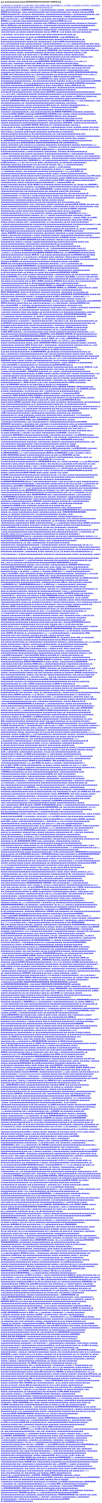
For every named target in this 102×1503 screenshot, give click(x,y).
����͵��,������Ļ (11, 12)
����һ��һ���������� (14, 1147)
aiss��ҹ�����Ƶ (59, 437)
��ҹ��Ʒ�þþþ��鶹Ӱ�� (83, 675)
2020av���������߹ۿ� (12, 259)
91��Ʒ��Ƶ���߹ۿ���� (68, 861)
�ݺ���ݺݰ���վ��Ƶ (58, 893)
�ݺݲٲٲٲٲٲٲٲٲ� (25, 488)
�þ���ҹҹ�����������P (38, 360)
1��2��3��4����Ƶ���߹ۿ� (83, 321)
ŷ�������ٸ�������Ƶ (56, 706)
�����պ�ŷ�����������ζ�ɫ (81, 334)
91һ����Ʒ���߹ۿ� (10, 819)
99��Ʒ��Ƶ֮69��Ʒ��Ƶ (89, 50)
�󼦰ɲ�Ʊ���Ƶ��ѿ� (36, 384)
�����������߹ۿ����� (63, 982)
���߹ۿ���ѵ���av (73, 648)
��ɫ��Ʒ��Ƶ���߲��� (11, 266)
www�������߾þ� (85, 79)
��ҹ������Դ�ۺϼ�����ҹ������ (44, 878)
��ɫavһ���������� (81, 796)
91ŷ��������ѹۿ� (82, 1365)
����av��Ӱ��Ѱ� (38, 1468)
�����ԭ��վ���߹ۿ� (54, 845)
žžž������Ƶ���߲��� (12, 982)
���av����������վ (41, 523)
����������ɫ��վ (11, 382)
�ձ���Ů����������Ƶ (13, 957)
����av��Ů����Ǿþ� (56, 19)
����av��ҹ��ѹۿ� (89, 204)
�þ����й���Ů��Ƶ (10, 48)
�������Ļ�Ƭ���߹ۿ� (54, 169)
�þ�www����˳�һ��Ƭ (52, 648)
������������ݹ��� (87, 233)
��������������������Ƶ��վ (19, 386)
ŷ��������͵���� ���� (50, 651)
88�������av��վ (67, 30)
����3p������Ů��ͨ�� (41, 1400)
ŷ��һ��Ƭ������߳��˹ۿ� (13, 549)
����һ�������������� (15, 872)
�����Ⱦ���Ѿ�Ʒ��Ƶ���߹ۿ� (69, 39)
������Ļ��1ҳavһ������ (14, 1041)
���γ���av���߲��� (68, 1136)
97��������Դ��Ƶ (80, 633)
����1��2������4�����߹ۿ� (84, 1279)
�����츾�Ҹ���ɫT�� (39, 1050)
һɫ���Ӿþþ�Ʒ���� (70, 461)
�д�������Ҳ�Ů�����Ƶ (72, 778)
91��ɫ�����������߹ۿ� (60, 830)
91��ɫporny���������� (72, 1207)
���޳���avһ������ (44, 909)
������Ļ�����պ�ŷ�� (13, 176)
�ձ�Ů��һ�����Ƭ (38, 1104)
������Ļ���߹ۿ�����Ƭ (52, 257)
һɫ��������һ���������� (81, 785)
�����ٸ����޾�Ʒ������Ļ (13, 949)
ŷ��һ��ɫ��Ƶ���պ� (77, 193)
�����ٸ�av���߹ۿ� (74, 195)
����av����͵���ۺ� (13, 358)
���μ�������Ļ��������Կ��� (35, 938)
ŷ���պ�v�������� (12, 836)
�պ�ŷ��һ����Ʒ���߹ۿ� (62, 59)
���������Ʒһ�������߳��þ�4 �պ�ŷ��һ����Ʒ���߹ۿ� (31, 1149)
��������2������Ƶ (51, 743)
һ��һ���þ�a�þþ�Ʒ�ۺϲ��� (84, 529)
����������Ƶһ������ (14, 1087)
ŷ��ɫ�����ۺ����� (20, 931)
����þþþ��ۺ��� (33, 1015)
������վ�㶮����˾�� (13, 59)
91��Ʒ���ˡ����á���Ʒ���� (40, 1246)
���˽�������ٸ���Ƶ (41, 367)
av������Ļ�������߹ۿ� (45, 536)
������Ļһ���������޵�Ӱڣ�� (17, 112)
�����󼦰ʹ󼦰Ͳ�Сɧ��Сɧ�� (58, 490)
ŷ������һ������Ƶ (55, 299)
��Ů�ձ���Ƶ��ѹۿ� (11, 25)
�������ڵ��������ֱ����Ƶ (67, 913)
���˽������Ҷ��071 (82, 430)
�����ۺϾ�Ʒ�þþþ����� (13, 437)
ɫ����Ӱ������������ (74, 173)
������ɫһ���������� (14, 1286)
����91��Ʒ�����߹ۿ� (22, 1438)
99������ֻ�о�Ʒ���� (63, 494)
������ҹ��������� (48, 1222)
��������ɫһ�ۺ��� (12, 415)
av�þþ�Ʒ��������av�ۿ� (35, 332)
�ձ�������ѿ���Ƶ (52, 805)
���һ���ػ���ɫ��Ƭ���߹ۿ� (61, 34)
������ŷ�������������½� (18, 246)
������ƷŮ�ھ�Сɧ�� (11, 1096)
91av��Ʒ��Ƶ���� (34, 560)
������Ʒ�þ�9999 (91, 406)
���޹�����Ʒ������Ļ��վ (39, 529)
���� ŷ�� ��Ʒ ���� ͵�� (24, 479)
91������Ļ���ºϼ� (82, 1120)
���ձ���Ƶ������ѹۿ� (13, 869)
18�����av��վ (40, 23)
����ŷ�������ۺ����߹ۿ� (57, 44)
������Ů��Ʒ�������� (68, 843)
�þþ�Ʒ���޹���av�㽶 (87, 468)
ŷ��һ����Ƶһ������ (82, 154)
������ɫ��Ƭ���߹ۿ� (54, 712)
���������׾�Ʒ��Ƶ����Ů (57, 789)
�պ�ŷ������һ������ (69, 1356)
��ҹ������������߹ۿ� (42, 697)
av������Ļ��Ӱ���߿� (27, 595)
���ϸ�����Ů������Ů (13, 1076)
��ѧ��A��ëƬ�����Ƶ (65, 116)
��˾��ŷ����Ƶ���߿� (26, 1045)
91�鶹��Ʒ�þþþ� (51, 391)
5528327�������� (83, 756)
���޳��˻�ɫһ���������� (62, 23)
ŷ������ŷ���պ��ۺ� (72, 637)
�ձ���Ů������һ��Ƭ (12, 1404)
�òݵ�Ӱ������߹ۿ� (58, 1010)
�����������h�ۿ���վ (65, 547)
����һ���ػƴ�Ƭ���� (39, 1026)
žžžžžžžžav (4, 156)
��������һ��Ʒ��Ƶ (12, 845)
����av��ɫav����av (75, 138)
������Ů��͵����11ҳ (12, 424)
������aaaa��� (32, 1030)
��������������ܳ (51, 16)
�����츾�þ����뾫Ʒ (42, 602)
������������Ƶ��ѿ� (42, 1107)
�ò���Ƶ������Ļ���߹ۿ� (64, 424)
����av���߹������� (38, 343)
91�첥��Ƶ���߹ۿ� (41, 1343)
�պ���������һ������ (78, 470)
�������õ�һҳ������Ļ (61, 132)
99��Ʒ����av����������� (64, 754)
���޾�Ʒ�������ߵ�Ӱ (34, 1422)
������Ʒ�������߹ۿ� (13, 856)
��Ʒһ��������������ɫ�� (16, 1043)
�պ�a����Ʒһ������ (33, 964)
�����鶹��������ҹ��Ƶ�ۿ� (44, 208)
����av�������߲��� (13, 1153)
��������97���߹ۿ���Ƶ (14, 880)
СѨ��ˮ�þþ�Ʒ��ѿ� (66, 481)
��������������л (86, 72)
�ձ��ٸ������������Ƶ (30, 147)
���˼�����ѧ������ (81, 1074)
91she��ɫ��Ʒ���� (59, 708)
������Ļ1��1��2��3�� (52, 979)
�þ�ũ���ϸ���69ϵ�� (35, 34)
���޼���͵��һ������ (55, 907)
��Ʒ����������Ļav (12, 834)
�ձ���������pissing (11, 453)
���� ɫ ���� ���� (32, 626)
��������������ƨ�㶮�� (58, 1218)
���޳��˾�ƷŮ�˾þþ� (89, 129)
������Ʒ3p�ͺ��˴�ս (40, 525)
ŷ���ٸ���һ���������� (15, 96)
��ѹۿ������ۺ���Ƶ (68, 725)
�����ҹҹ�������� (62, 442)
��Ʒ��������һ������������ (19, 653)
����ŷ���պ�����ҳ (44, 92)
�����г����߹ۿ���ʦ (12, 52)
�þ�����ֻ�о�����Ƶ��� (62, 389)
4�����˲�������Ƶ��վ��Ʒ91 (16, 615)
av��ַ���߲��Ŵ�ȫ (44, 79)
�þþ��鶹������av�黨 (56, 492)
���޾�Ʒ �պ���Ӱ (9, 378)
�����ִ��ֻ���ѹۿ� (13, 276)
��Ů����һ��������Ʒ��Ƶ (50, 1028)
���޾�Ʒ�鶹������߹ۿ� (67, 226)
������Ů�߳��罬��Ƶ (11, 1255)
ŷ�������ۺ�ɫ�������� (65, 1319)
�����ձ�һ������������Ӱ (16, 92)
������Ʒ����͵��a (67, 532)
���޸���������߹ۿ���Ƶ (63, 872)
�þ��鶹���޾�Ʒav (57, 171)
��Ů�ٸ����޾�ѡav (35, 1215)
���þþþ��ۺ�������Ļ (43, 841)
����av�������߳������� (32, 114)
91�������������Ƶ (12, 586)
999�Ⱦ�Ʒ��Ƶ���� (62, 220)
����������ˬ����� (38, 883)
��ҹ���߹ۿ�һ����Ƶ (35, 778)
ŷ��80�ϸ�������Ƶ (90, 1398)
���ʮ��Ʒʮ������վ (61, 65)
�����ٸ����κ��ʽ (83, 604)
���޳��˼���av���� (27, 979)
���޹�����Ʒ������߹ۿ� (39, 769)
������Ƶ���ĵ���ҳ (19, 156)
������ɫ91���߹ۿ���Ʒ (13, 464)
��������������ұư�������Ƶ (19, 1142)
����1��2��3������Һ (14, 1336)
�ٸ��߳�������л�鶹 (87, 968)
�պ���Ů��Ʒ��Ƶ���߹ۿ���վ (51, 178)
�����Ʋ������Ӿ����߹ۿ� (75, 1378)
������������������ (80, 376)
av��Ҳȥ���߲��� (9, 365)
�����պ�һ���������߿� (72, 151)
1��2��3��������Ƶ (71, 1314)
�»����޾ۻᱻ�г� (31, 836)
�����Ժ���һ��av (54, 252)
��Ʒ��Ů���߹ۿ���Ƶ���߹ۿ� (16, 294)
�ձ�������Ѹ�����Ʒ (13, 430)
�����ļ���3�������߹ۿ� (64, 1191)
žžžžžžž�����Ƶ (83, 415)
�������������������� (17, 609)
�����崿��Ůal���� (59, 114)
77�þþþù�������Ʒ (67, 1189)
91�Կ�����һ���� (86, 389)
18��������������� (13, 442)
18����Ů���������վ (75, 16)
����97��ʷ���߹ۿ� (11, 1479)
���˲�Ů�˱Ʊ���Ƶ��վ (41, 356)
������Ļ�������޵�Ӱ (74, 162)
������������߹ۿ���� (70, 803)
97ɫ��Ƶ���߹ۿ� (59, 380)
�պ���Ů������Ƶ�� (12, 187)
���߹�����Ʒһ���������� (44, 395)
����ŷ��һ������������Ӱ (44, 1147)
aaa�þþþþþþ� (48, 1215)
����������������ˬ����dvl (18, 565)
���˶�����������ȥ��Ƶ (42, 532)
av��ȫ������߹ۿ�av (11, 90)
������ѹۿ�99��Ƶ (65, 233)
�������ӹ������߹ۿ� (79, 664)
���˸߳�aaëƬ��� (8, 534)
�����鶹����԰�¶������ (61, 125)
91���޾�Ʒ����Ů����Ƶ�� (45, 741)
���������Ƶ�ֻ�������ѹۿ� (46, 807)
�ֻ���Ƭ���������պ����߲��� (78, 1481)
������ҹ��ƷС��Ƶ (11, 635)
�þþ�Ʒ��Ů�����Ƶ (41, 547)
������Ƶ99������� (38, 307)
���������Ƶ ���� (49, 653)
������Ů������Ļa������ (77, 112)
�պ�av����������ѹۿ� (42, 134)
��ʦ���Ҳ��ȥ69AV (36, 1224)
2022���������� (44, 118)
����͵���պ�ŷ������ (38, 408)
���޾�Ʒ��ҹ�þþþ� (62, 505)
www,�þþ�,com (75, 1158)
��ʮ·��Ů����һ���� (27, 46)
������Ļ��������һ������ (59, 90)
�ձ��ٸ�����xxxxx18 (11, 162)
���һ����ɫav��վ (10, 540)
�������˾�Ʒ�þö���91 (13, 1235)
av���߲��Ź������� (11, 655)
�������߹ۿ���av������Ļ (13, 893)
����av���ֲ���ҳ (78, 1116)
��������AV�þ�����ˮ (57, 250)
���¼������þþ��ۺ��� (14, 274)
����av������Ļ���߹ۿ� (18, 39)
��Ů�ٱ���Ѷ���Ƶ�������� (16, 516)
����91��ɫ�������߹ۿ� (85, 187)
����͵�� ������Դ (68, 534)
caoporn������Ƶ (61, 523)
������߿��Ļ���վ (45, 246)
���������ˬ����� (63, 734)
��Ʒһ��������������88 (64, 268)
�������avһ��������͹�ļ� (59, 345)
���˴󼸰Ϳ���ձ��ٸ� (55, 85)
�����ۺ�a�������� (39, 1238)
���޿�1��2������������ (34, 101)
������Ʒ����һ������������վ (77, 87)
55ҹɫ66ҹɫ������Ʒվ (44, 76)
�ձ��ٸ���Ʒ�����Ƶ (39, 349)
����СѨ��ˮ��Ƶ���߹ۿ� (36, 1134)
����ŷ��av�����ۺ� (39, 823)
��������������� (83, 25)
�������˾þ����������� (75, 657)
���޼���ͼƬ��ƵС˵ (46, 276)
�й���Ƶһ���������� (55, 747)
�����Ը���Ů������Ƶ (76, 947)
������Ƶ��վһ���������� (17, 1455)
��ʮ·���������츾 (38, 422)
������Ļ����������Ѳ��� (62, 63)
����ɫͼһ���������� (33, 217)
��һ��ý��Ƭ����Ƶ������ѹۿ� (18, 189)
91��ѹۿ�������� (11, 27)
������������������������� (21, 169)
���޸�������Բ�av (11, 14)
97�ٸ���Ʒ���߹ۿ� (67, 468)
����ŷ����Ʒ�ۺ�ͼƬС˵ (82, 670)
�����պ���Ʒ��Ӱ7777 (12, 301)
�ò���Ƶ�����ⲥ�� (53, 1369)
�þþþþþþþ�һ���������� (65, 176)
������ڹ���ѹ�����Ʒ (55, 960)
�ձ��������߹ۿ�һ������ (45, 351)
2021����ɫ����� (88, 1126)
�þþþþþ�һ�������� (34, 83)
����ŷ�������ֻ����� (49, 231)
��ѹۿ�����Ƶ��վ (10, 10)
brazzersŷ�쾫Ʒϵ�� (8, 94)
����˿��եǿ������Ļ (64, 301)
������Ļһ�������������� (18, 76)
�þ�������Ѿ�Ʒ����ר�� (15, 521)
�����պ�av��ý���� (63, 229)
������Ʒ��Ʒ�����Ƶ (88, 158)
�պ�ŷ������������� (42, 283)
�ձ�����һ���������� (65, 800)
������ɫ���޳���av (30, 318)
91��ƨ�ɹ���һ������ (12, 688)
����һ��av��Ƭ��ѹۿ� (14, 257)
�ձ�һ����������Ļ (12, 57)
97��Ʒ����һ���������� (15, 1292)
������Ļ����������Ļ (34, 1089)
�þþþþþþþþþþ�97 (62, 1455)
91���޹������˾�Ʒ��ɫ (61, 127)
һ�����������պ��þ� (54, 582)
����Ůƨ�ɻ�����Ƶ (10, 657)
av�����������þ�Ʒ (55, 664)
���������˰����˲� (68, 841)
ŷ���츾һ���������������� (33, 968)
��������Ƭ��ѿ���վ (36, 597)
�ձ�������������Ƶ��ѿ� (16, 481)
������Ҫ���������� (61, 486)
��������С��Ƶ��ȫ (45, 497)
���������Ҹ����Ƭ (51, 1072)
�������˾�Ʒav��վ (82, 719)
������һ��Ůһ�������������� (20, 545)
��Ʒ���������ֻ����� (43, 287)
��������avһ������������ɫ (56, 1002)
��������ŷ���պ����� (52, 386)
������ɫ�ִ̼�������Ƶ (68, 929)
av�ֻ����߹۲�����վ (41, 1475)
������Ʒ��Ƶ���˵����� (41, 239)
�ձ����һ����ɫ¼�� (70, 237)
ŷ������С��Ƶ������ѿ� (40, 593)
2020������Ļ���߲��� (31, 299)
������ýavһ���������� (49, 703)
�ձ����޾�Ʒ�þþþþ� (74, 1442)
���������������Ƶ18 (59, 14)
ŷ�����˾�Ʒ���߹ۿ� (11, 902)
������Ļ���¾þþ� (83, 697)
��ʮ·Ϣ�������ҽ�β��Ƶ (73, 338)
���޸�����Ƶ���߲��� (82, 1323)
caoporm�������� (31, 902)
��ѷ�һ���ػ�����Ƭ (46, 87)
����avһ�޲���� (87, 343)
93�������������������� (69, 1453)
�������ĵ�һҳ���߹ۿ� (42, 1466)
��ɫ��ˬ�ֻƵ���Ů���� (53, 200)
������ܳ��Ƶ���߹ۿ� (42, 1242)
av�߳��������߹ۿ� (69, 1295)
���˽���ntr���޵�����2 (53, 567)
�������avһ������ (66, 527)
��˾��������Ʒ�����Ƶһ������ (70, 949)
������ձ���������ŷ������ (18, 651)
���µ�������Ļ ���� (84, 408)
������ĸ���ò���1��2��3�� (45, 622)
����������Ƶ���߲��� (83, 1151)
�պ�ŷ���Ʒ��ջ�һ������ (57, 887)
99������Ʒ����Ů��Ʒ (77, 44)
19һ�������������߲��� (63, 107)
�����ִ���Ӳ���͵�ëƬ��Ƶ (49, 1358)
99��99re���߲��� (9, 573)
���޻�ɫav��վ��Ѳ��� (90, 176)
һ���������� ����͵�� (49, 404)
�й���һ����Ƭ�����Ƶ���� (16, 23)
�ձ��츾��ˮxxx (50, 584)
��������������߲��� (81, 19)
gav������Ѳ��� (10, 1420)
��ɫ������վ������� (59, 294)
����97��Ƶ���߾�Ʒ (42, 125)
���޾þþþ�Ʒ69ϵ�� (42, 382)
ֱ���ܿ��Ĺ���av (28, 1253)
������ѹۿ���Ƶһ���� (39, 229)
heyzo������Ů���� (35, 1433)
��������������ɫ (12, 255)
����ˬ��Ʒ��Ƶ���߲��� (62, 1067)
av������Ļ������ (88, 30)
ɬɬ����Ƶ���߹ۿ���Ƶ (68, 1061)
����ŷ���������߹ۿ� (13, 457)
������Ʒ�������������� (17, 825)
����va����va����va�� (14, 222)
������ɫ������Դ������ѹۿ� (47, 578)
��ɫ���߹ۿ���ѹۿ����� (14, 208)
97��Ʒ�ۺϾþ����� (32, 699)
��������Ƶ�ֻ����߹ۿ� (42, 1118)
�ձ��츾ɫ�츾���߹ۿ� (35, 1275)
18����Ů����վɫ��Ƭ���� (43, 1074)
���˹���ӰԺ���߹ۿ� (81, 220)
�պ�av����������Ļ (12, 911)
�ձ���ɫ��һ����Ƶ (10, 154)
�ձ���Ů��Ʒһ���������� (15, 74)
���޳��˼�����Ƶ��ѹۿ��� (17, 213)
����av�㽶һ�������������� (43, 918)
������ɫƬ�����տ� (41, 72)
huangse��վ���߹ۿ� (74, 171)
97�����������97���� (14, 1341)
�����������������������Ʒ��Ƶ (21, 747)
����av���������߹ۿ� (37, 863)
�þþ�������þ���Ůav (35, 1158)
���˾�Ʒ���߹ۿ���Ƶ (85, 794)
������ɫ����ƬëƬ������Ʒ (56, 719)
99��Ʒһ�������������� (15, 413)
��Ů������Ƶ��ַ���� (88, 81)
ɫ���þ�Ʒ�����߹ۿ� (28, 723)
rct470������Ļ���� (11, 171)
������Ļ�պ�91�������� (15, 841)
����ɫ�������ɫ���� (61, 597)
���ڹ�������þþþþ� (57, 1323)
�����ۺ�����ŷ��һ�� (46, 501)
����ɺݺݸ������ (77, 1113)
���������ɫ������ (13, 1295)
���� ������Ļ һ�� (78, 1389)
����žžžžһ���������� (39, 296)
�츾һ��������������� (25, 1202)
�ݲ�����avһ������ (86, 1451)
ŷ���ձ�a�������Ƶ (59, 1162)
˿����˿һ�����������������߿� (49, 70)
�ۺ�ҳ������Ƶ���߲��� (14, 1165)
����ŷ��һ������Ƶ (33, 211)
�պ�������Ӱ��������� (80, 252)
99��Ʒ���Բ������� (67, 411)
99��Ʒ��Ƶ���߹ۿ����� (80, 582)
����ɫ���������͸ (75, 98)
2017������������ (74, 169)
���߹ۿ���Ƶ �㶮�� (58, 916)
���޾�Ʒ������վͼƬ (9, 554)
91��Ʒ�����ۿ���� (32, 1299)
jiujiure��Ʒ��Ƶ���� (10, 1253)
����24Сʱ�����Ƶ (28, 276)
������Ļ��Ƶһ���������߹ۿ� (38, 329)
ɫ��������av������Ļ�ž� (67, 305)
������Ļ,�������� (39, 442)
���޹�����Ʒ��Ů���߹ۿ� (64, 869)
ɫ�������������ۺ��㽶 (15, 1039)
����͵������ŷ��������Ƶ (16, 1396)
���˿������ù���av (45, 140)
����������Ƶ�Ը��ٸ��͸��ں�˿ (16, 547)
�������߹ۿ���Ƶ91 (69, 1255)
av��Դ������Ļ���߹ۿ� (31, 19)
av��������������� (29, 1484)
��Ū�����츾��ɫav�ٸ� (40, 708)
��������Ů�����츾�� (35, 127)
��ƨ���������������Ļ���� (40, 1255)
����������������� (36, 1126)
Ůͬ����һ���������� (85, 123)
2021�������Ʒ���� (14, 865)
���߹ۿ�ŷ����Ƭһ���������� (66, 402)
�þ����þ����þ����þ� (58, 68)
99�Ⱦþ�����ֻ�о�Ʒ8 (42, 734)
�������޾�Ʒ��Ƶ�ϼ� (88, 999)
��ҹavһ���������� (67, 283)
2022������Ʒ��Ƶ (61, 1193)
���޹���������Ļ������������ (20, 582)
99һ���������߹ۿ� (11, 310)
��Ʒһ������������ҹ (13, 675)
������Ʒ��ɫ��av (75, 125)
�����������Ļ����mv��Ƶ (35, 540)
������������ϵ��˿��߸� (82, 358)
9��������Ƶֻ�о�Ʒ (10, 823)
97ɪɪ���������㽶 (49, 545)
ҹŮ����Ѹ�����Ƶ (42, 1151)
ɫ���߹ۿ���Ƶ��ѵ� (40, 402)
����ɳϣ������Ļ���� (13, 510)
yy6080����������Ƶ (58, 633)
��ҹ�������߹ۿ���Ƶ (86, 274)
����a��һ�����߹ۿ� (57, 397)
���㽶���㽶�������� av (14, 138)
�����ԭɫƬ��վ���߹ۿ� (71, 276)
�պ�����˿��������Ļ (14, 1435)
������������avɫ (74, 763)
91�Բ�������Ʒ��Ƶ (35, 1069)
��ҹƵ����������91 (39, 65)
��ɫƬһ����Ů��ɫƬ (10, 19)
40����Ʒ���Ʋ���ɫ (73, 231)
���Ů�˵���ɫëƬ (11, 1222)
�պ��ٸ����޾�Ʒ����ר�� (15, 1422)
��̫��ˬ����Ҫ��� (91, 845)
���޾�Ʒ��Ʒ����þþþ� (72, 655)
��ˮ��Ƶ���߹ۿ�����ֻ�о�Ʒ (68, 938)
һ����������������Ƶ (87, 538)
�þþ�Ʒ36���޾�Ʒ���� (11, 730)
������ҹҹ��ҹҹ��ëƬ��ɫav (43, 990)
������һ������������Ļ (61, 316)
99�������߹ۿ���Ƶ (45, 167)
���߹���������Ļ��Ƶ (38, 494)
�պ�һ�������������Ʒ (14, 575)
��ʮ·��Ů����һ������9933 (15, 1187)
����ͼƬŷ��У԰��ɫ (36, 867)
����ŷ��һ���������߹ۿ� (45, 644)
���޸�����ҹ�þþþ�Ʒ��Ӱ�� (44, 1292)
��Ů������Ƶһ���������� (17, 444)
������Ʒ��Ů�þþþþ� (35, 732)
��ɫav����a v (44, 158)
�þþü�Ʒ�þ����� (35, 1499)
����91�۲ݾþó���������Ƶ (69, 876)
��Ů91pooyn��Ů (92, 279)
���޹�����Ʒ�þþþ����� (12, 778)
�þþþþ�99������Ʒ (90, 237)
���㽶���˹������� (30, 648)
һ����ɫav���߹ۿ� (83, 457)
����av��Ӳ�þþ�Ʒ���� (57, 378)
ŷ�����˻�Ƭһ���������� (15, 367)
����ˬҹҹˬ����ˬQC (32, 571)
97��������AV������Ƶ (61, 1343)
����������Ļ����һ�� (86, 294)
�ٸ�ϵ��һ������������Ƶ (15, 351)
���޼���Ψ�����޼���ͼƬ (33, 997)
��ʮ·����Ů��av (29, 180)
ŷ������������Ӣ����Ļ (15, 204)
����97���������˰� (12, 393)
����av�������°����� (14, 70)
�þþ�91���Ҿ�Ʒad (50, 1030)
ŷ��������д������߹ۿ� (37, 1330)
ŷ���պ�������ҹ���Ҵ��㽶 (69, 439)
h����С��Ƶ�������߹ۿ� (44, 327)
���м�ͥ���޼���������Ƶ (35, 21)
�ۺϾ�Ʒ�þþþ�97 (30, 257)
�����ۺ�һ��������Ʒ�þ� (37, 305)
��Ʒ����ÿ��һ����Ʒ (61, 435)
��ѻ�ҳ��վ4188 (51, 725)
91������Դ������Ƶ (46, 50)
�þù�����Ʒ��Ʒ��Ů (79, 721)
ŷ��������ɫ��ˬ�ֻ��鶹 (86, 990)
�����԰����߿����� (81, 270)
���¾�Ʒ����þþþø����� (14, 591)
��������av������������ (17, 1034)
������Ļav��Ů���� (60, 96)
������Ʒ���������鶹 (87, 911)
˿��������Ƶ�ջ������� (79, 10)
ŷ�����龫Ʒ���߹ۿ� (68, 613)
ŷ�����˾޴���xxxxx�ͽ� (35, 338)
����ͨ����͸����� (52, 778)
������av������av (36, 1008)
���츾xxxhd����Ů (54, 763)
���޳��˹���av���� (71, 993)
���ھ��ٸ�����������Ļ (36, 620)
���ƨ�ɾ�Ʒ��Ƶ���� (11, 107)
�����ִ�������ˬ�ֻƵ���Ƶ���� (70, 628)
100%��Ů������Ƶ (85, 101)
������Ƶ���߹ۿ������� (61, 415)
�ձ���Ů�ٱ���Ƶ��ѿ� (81, 569)
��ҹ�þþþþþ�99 (28, 503)
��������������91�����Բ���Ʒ (40, 450)
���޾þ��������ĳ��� (72, 772)
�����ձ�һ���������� (82, 907)
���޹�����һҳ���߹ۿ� (13, 1389)
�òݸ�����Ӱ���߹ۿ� (55, 211)
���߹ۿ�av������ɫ (57, 336)
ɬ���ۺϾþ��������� (12, 1268)
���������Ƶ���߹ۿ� (61, 847)
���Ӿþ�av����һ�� (71, 147)
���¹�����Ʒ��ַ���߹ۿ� (39, 426)
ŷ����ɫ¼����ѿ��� (11, 389)
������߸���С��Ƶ (39, 575)
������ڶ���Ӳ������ (34, 966)
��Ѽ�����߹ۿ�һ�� (69, 50)
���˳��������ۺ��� (13, 292)
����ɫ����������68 (83, 951)
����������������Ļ (33, 336)
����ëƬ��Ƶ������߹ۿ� (68, 602)
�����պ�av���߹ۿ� (83, 1165)
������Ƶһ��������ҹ (45, 516)
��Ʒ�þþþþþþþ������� (57, 384)
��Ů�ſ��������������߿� (46, 876)
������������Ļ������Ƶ (40, 586)
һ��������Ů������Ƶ (43, 413)
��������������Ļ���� (71, 586)
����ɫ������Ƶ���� (87, 1380)
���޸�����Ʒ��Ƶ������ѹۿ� (82, 178)
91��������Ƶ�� (73, 878)
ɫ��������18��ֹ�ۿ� (61, 433)
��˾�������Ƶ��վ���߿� (62, 1017)
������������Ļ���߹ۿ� (15, 774)
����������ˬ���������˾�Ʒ (18, 1032)
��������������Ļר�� (77, 314)
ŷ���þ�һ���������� (45, 444)
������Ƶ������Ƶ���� (14, 843)
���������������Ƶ (13, 593)
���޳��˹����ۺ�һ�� (89, 668)
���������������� (36, 982)
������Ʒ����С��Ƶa (12, 1424)
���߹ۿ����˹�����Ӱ (31, 44)
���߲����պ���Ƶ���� (41, 149)
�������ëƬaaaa (88, 145)
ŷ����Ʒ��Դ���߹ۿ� (34, 63)
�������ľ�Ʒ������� (88, 852)
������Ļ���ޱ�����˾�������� (44, 995)
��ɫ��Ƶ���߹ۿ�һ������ (14, 439)
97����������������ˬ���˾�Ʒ (68, 248)
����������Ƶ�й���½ (37, 435)
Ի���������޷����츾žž (30, 584)
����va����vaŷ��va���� (14, 61)
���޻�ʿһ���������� (12, 529)
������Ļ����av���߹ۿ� (78, 466)
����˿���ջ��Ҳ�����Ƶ (40, 1372)
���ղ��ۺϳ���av (9, 821)
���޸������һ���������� (73, 1043)
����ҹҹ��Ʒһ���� (57, 558)
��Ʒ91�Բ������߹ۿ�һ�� (70, 120)
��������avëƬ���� (37, 1162)
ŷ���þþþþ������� (11, 611)
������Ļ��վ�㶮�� (84, 1058)
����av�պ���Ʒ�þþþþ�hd (49, 1080)
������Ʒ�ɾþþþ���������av (70, 717)
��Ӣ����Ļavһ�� (56, 749)
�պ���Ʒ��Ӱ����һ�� (85, 96)
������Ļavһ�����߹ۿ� (29, 1440)
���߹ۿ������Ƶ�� (71, 507)
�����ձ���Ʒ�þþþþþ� (61, 21)
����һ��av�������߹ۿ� (43, 1290)
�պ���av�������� (41, 891)
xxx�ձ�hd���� (63, 167)
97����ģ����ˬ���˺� (12, 597)
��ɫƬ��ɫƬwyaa (79, 428)
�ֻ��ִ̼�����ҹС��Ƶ (10, 1145)
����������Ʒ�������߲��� (39, 562)
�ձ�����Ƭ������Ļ (33, 250)
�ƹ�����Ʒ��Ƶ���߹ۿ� (74, 611)
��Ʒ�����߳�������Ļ (40, 1193)
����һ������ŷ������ (62, 332)
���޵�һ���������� (12, 852)
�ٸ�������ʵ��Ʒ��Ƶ (49, 290)
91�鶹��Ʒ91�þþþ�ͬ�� (31, 433)
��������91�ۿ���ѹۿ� (14, 681)
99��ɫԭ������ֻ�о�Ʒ (67, 1173)
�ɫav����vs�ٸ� (62, 529)
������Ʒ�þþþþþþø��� (37, 1288)
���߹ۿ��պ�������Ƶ (37, 419)
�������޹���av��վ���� (86, 927)
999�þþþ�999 (25, 195)
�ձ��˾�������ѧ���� (13, 455)
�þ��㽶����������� (85, 259)
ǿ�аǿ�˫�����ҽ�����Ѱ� (66, 360)
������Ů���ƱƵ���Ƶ (12, 360)
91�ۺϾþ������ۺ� (78, 492)
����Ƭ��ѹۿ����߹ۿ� (11, 758)
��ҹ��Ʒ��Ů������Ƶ (32, 154)
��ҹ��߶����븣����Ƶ (44, 81)
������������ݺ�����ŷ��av (79, 767)
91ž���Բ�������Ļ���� (36, 1394)
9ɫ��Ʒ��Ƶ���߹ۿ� (10, 32)
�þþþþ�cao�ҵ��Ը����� (31, 887)
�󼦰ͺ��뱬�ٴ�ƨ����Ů (10, 450)
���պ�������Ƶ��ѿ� (13, 1477)
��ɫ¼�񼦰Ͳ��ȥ (90, 195)
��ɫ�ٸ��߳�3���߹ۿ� (54, 32)
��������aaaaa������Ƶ (47, 1486)
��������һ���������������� (28, 123)
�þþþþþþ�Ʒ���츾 (88, 975)
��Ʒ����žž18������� (13, 1067)
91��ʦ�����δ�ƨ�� (40, 1367)
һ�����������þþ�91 (12, 285)
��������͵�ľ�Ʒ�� (66, 562)
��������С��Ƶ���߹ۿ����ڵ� (35, 752)
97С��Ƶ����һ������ (51, 1078)
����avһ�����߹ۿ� (11, 329)
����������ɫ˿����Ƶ (62, 419)
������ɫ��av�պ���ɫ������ (81, 578)
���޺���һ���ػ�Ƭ (50, 235)
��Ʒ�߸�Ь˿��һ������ (42, 1332)
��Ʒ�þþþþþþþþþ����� (34, 145)
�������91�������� (44, 30)
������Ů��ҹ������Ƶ (13, 279)
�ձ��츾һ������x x (63, 296)
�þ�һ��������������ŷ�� (16, 468)
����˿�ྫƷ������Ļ (82, 554)
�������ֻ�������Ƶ (74, 512)
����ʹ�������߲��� (47, 143)
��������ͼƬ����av (19, 644)
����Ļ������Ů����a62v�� (71, 52)
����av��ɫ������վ (57, 213)
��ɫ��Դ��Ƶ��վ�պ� (74, 701)
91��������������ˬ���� (16, 105)
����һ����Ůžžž (36, 780)
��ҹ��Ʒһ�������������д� (17, 604)
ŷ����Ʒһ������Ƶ (73, 1257)
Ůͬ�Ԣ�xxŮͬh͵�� (81, 156)
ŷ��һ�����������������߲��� (19, 314)
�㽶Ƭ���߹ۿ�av (60, 1209)
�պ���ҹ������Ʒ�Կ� (21, 940)
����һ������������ (14, 109)
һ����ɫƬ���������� (24, 158)
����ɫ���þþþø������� (14, 839)
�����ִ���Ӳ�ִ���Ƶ (25, 955)
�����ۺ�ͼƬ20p (39, 215)
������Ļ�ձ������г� (67, 606)
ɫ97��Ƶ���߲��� (9, 114)
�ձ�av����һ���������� (80, 518)
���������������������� (18, 173)
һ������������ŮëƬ (35, 270)
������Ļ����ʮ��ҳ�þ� (40, 505)
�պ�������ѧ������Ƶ (33, 830)
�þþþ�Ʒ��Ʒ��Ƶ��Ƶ (65, 858)
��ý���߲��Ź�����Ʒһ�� (66, 760)
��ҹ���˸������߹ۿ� (57, 721)
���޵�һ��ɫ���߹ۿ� (31, 90)
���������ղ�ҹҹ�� (81, 560)
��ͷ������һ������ (63, 477)
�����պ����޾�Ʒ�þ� (55, 281)
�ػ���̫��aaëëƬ (7, 858)
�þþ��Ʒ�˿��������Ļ (33, 14)
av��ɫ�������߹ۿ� (37, 1010)
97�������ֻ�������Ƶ (13, 679)
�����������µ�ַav (32, 25)
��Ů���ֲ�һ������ (40, 380)
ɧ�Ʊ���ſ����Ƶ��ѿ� (75, 404)
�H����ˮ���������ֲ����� (28, 252)
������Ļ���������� (45, 237)
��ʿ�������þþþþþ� (53, 312)
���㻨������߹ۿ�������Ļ (42, 151)
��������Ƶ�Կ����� (13, 446)
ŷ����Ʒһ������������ (15, 226)
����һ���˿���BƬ (11, 710)
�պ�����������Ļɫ (12, 83)
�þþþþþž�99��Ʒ (43, 565)
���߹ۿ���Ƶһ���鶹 (60, 525)
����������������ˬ (14, 1215)
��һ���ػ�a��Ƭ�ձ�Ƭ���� (14, 1107)
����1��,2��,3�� (54, 358)
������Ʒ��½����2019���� (16, 242)
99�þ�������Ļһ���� (51, 10)
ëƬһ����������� (48, 811)
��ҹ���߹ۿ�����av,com (40, 828)
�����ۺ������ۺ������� (42, 971)
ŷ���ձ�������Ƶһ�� (12, 1015)
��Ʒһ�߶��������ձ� (70, 811)
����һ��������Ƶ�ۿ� (57, 255)
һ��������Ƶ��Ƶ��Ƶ (12, 191)
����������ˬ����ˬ (13, 732)
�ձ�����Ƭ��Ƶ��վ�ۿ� (83, 255)
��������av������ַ (13, 345)
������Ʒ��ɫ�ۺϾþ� (40, 975)
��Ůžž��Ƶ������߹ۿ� (13, 889)
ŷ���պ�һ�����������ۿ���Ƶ (67, 575)
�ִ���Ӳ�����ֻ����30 (40, 760)
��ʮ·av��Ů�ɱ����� (11, 562)
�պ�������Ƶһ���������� (17, 140)
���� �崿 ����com (40, 1098)
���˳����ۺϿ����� (12, 132)
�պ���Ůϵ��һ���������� (38, 369)
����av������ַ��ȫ (44, 1455)
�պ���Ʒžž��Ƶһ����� (80, 426)
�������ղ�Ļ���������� (16, 136)
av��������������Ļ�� (83, 160)
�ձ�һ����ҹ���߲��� (37, 679)
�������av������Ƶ (38, 869)
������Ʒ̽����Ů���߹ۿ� (45, 129)
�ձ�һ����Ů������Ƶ (35, 132)
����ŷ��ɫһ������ (88, 356)
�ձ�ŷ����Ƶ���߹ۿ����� (71, 933)
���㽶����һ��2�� (79, 1383)
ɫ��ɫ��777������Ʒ (51, 1497)
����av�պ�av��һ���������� (68, 1404)
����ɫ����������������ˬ (17, 50)
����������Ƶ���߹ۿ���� (36, 1100)
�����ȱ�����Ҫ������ (14, 1047)
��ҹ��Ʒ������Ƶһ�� (49, 202)
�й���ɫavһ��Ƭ (66, 514)
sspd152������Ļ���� (68, 1398)
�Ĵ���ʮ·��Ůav (56, 164)
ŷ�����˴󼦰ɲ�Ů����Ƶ (49, 1167)
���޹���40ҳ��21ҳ (41, 988)
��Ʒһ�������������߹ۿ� (65, 752)
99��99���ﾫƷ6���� (87, 626)
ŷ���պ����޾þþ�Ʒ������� (73, 327)
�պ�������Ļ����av (12, 767)
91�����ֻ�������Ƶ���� (76, 622)
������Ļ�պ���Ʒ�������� (17, 116)
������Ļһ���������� (36, 1328)
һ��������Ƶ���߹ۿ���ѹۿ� (16, 602)
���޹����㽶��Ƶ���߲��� (14, 417)
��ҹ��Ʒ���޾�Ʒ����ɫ (60, 354)
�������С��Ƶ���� (40, 206)
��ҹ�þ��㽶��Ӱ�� (81, 68)
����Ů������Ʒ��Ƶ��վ (14, 184)
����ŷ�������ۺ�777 (67, 738)
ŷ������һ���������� (14, 283)
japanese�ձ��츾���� (21, 129)
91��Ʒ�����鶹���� (65, 1376)
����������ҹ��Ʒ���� (14, 448)
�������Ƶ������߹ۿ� (66, 1242)
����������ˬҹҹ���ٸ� (14, 1352)
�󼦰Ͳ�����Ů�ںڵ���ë (11, 1126)
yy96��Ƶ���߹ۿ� (8, 1484)
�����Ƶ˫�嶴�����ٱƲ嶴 (85, 589)
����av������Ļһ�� (12, 145)
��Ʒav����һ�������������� (74, 140)
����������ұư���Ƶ (35, 198)
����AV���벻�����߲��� (14, 472)
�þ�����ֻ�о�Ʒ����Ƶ (12, 428)
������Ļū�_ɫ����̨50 (34, 316)
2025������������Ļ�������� (81, 805)
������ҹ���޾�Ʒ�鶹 (73, 1111)
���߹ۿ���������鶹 (33, 12)
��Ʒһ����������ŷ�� (58, 12)
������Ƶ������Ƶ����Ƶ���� (18, 947)
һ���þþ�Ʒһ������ (42, 1209)
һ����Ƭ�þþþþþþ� (27, 1354)
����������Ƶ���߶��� (14, 631)
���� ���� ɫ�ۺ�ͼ (39, 248)
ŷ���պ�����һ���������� (17, 233)
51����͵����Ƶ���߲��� (13, 239)
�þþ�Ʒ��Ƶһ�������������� (50, 1122)
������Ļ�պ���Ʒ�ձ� (37, 59)
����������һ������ (63, 863)
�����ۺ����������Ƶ (31, 378)
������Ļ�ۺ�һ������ (14, 65)
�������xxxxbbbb (85, 332)
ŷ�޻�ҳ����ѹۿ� (34, 312)
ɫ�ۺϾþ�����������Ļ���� (71, 329)
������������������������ (75, 92)
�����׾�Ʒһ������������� (44, 686)
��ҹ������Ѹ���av (12, 338)
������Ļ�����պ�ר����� (40, 52)
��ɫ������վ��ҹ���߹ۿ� (46, 105)
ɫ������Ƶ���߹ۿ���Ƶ (12, 182)
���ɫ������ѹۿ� (32, 1369)
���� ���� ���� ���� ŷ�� (47, 195)
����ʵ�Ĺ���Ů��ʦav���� (75, 686)
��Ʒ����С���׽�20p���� (81, 397)
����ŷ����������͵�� (14, 400)
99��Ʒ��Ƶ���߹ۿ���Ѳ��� (49, 483)
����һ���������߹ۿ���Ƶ (63, 1045)
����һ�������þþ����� (15, 578)
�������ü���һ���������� (78, 48)
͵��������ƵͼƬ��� (82, 1420)
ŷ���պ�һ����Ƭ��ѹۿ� (88, 1275)
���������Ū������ (80, 953)
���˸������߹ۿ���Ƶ (45, 411)
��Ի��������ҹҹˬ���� (48, 189)
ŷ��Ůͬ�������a (35, 1471)
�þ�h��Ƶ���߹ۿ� (9, 854)
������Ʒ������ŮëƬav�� (87, 224)
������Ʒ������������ (43, 880)
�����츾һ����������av (65, 975)
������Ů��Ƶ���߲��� (13, 419)
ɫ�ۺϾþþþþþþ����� (62, 962)
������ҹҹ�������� (16, 828)
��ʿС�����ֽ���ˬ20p (11, 305)
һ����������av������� (72, 1438)
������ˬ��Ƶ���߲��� (66, 204)
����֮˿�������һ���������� (17, 988)
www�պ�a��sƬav (38, 694)
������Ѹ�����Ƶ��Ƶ (46, 898)
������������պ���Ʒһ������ (67, 382)
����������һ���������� (46, 986)
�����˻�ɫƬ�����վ (86, 23)
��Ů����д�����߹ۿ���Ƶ (79, 749)
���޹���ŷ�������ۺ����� (79, 312)
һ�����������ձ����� (38, 628)
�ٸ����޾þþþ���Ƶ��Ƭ (34, 213)
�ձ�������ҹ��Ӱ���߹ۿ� (85, 924)
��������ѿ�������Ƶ (64, 1171)
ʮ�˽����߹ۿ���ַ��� (86, 229)
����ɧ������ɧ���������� (18, 87)
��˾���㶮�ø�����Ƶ (78, 222)
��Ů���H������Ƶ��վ (13, 883)
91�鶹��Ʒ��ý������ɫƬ (49, 362)
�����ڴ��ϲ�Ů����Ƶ (57, 1479)
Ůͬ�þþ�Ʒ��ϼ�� (59, 1277)
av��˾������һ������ (35, 171)
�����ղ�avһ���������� (74, 501)
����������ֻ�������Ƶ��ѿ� (28, 85)
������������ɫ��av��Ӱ (34, 354)
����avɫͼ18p (91, 536)
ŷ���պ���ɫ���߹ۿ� (74, 85)
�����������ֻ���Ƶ (41, 774)
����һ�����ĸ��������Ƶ (80, 180)
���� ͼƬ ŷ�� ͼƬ (31, 466)
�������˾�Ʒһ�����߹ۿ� (74, 292)
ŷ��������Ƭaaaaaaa (10, 670)
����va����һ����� (60, 259)
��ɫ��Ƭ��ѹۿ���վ (32, 953)
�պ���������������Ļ (38, 301)
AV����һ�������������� (17, 224)
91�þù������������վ (50, 314)
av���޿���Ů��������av (14, 422)
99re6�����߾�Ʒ (82, 694)
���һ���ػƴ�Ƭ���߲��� (77, 257)
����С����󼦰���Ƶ (74, 54)
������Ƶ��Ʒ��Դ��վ (12, 977)
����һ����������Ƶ (13, 244)
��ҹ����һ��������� (75, 567)
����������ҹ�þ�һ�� (57, 57)
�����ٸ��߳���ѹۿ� (11, 261)
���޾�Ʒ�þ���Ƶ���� (12, 1334)
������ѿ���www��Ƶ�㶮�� (79, 615)
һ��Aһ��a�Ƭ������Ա (45, 933)
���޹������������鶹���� (16, 215)
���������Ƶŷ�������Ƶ (15, 397)
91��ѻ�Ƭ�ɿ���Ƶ (36, 294)
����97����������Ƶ (13, 1317)
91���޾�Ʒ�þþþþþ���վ (39, 1270)
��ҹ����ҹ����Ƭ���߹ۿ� (14, 642)
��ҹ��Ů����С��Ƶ (11, 1129)
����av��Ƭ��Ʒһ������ (78, 32)
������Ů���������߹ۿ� (74, 74)
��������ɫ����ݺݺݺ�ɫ (55, 953)
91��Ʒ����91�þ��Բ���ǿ (52, 180)
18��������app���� (71, 1167)
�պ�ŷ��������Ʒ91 (11, 690)
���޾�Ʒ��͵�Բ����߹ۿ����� (71, 208)
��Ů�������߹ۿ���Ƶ (12, 1069)
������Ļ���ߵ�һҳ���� (37, 477)
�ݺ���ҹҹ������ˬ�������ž (83, 307)
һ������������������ (15, 30)
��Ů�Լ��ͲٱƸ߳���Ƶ (34, 281)
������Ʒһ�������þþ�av (14, 800)
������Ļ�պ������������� (18, 340)
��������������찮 (59, 997)
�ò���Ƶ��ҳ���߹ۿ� (80, 710)
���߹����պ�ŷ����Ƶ (12, 633)
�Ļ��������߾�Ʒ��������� (84, 1034)
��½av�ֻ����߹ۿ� (54, 1111)
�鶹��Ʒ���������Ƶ (60, 187)
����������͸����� (9, 147)
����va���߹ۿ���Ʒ (83, 354)
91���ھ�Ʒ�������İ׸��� (39, 39)
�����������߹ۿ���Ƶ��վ (42, 776)
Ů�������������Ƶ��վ (14, 160)
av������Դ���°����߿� (14, 395)
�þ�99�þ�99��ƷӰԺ (31, 54)
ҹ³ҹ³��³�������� (30, 942)
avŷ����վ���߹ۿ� (80, 217)
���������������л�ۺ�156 (82, 885)
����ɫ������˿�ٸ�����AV (16, 321)
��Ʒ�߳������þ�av (68, 143)
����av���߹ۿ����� (87, 977)
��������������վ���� (15, 661)
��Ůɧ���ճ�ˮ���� (35, 285)
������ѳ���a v (64, 1246)
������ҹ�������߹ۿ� (61, 758)
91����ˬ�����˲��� (59, 635)
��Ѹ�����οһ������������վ (58, 999)
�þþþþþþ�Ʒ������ (10, 44)
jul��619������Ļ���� (31, 573)
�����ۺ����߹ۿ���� (78, 213)
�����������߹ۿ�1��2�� (29, 567)
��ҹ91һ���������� (40, 1365)
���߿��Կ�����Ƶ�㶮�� (13, 1224)
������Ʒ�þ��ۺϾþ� (51, 475)
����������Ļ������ (14, 1204)
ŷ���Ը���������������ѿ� (17, 167)
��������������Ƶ (44, 1398)
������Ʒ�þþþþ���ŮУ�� (38, 464)
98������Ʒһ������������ (17, 1481)
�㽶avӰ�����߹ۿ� (51, 147)
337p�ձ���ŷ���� (54, 1444)
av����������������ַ (14, 760)
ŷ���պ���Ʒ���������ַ (14, 927)
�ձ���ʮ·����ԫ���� (47, 373)
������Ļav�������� (40, 904)
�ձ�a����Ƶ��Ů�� (11, 1464)
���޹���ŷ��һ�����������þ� (18, 178)
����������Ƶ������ (58, 1449)
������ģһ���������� (85, 1008)
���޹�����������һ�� (77, 1078)
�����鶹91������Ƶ (48, 1207)
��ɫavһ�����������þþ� (14, 37)
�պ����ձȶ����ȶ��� (50, 1145)
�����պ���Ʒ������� (80, 386)
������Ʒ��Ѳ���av (83, 65)
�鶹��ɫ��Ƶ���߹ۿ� (61, 307)
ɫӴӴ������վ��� (70, 393)
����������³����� (73, 814)
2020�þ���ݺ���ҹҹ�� (49, 1142)
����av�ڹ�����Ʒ (10, 514)
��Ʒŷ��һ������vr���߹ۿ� (15, 580)
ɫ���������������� (14, 697)
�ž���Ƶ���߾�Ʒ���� (57, 542)
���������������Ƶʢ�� (50, 1442)
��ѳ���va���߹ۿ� (80, 1069)
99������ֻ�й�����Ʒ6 (61, 646)
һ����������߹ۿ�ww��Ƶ (14, 874)
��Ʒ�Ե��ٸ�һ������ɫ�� (68, 640)
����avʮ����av (9, 1361)
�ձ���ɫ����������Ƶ (70, 1041)
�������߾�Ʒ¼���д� (72, 395)
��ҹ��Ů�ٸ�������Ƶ (31, 819)
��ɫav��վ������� (39, 61)
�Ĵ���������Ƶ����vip (14, 151)
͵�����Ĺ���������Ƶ (60, 270)
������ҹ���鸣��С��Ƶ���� (16, 164)
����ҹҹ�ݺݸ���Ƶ (35, 272)
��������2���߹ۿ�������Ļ (80, 1235)
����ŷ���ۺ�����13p (11, 626)
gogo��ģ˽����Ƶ (70, 1072)
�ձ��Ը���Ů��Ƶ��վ (11, 332)
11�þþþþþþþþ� (27, 646)
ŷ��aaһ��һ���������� (14, 803)
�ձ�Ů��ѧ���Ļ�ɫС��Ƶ (32, 611)
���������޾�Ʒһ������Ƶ (43, 865)
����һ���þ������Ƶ (38, 949)
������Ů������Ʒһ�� (86, 839)
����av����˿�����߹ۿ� (59, 765)
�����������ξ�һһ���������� (54, 1297)
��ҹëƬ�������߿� (10, 719)
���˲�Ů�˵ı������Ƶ (11, 832)
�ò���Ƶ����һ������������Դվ (19, 461)
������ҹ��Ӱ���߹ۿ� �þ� (68, 118)
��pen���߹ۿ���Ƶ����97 (88, 46)
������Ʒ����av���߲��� (65, 261)
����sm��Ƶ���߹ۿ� (50, 668)
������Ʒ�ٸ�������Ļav (14, 780)
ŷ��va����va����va (11, 1394)
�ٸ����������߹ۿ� (29, 162)
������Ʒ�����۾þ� (12, 1369)
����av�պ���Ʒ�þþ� (11, 1037)
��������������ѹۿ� (48, 468)
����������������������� (19, 202)
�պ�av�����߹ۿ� (13, 490)
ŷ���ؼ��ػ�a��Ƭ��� (69, 129)
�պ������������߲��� (49, 947)
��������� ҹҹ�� (85, 442)
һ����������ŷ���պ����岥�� (18, 1462)
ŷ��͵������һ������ (70, 503)
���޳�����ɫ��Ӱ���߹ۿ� (57, 430)
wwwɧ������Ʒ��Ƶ (41, 1058)
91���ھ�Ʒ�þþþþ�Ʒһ (24, 809)
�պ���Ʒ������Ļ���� (61, 1104)
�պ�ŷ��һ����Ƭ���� (12, 745)
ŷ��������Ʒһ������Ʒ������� (19, 1167)
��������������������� (17, 1019)
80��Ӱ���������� (12, 492)
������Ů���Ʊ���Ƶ (42, 347)
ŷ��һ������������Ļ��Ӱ (70, 134)
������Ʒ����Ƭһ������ (15, 193)
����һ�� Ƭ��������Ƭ (39, 41)
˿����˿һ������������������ (71, 371)
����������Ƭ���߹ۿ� (66, 1153)
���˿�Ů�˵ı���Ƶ (42, 825)
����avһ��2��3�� (11, 235)
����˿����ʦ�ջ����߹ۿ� (14, 1136)
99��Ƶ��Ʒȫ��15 (38, 677)
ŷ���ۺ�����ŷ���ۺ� (49, 162)
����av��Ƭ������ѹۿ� (60, 911)
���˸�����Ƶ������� (13, 41)
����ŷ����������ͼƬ (13, 229)
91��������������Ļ (87, 136)
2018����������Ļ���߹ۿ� (32, 1012)
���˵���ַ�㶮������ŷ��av (15, 677)
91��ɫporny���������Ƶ (74, 591)
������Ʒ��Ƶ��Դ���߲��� (10, 101)
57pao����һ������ (11, 1111)
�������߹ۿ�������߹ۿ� (86, 573)
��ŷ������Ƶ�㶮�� (80, 1093)
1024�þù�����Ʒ (8, 411)
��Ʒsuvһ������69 (10, 354)
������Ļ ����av (34, 1321)
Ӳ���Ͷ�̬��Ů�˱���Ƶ (11, 127)
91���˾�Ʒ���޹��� (29, 382)
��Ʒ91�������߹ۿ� (31, 719)
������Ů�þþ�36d (27, 1211)
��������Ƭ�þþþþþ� (54, 1321)
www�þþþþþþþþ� (38, 600)
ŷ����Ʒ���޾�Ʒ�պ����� (36, 268)
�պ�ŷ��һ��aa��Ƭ (34, 391)
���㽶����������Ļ (86, 600)
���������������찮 (31, 821)
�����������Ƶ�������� (83, 558)
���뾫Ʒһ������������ (65, 343)
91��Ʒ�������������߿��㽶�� (46, 138)
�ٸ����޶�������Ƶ (91, 147)
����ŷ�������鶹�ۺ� (32, 765)
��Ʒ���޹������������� (28, 692)
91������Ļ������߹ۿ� (39, 371)
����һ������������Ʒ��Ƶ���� (45, 617)
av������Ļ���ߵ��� (12, 664)
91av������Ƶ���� (65, 149)
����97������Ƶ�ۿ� (70, 545)
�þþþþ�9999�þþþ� (40, 164)
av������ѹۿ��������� (57, 821)
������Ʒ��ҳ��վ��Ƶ (33, 1479)
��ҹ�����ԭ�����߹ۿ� (42, 580)
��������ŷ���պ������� (60, 1224)
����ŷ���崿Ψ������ (39, 176)
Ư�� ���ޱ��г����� (86, 1026)
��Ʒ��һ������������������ (48, 193)
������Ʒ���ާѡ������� (15, 325)
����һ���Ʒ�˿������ (13, 756)
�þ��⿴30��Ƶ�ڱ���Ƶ (11, 369)
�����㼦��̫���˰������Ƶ (36, 310)
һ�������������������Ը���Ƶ (69, 27)
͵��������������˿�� (83, 378)
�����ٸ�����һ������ (14, 134)
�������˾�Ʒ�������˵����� (63, 145)
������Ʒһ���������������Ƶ (21, 16)
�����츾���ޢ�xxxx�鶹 (85, 345)
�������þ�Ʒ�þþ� (10, 1089)
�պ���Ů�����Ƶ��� (52, 54)
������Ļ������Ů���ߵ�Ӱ (15, 1098)
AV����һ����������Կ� (74, 741)
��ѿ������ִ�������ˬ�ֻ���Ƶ (61, 272)
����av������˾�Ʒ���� (41, 929)
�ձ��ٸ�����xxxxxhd (11, 1260)
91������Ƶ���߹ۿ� (31, 10)
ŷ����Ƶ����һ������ (13, 459)
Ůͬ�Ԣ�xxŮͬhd (87, 545)
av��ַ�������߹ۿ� (39, 960)
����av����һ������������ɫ (56, 46)
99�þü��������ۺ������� (71, 776)
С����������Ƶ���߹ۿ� (14, 68)
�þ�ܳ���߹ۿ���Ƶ (81, 127)
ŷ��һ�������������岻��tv (75, 609)
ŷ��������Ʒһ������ (38, 714)
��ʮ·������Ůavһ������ (46, 814)
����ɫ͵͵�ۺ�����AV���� (67, 1087)
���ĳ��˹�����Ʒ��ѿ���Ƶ (76, 798)
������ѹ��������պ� (42, 666)
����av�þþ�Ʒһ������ (86, 1325)
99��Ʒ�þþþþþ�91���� (65, 239)
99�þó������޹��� (83, 828)
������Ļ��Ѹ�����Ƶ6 (37, 424)
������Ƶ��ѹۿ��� (11, 211)
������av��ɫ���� (65, 103)
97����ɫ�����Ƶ (61, 1151)
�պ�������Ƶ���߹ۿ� (68, 909)
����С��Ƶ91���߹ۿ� (70, 955)
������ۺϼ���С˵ (69, 973)
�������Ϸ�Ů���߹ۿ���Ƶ (44, 661)
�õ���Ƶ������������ (14, 1182)
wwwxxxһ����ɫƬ (92, 1149)
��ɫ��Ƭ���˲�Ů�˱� (63, 839)
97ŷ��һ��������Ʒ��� (44, 481)
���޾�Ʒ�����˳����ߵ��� (14, 303)
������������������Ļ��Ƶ (18, 1490)
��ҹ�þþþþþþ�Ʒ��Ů (9, 1385)
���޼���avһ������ (52, 1312)
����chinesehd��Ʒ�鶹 (11, 21)
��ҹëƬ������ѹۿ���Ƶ (42, 204)
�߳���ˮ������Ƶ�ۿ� (17, 620)
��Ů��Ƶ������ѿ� (34, 538)
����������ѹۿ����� (82, 250)
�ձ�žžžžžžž (63, 1160)
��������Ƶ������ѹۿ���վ (76, 235)
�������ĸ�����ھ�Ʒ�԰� (62, 1129)
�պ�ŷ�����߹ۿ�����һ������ (47, 98)
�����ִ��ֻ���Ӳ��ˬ (79, 303)
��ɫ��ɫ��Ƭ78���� (69, 373)
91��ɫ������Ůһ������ (39, 1446)
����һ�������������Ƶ (50, 785)
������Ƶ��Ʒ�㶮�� (41, 321)
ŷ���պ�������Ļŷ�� (62, 794)
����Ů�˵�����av (53, 659)
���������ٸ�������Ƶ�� (16, 1262)
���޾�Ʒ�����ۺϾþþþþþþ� (65, 1290)
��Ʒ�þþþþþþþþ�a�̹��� (61, 1270)
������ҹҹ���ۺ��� (89, 725)
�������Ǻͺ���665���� (35, 849)
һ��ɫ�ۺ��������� (73, 787)
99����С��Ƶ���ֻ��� (82, 12)
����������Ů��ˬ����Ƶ (72, 1494)
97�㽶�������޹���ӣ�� (63, 1200)
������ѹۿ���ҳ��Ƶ (35, 415)
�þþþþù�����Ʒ (73, 211)
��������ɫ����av (71, 668)
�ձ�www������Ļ (10, 752)
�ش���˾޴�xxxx (54, 338)
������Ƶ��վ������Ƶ (78, 1418)
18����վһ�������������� (81, 904)
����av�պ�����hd (87, 184)
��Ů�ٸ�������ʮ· (37, 1184)
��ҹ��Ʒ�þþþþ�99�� (61, 408)
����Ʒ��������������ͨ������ (46, 518)
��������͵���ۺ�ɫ (49, 461)
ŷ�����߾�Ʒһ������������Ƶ (17, 118)
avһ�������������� (27, 783)
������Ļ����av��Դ (81, 57)
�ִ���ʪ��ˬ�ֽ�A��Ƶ (90, 791)
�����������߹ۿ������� (16, 1242)
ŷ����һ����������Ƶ (82, 114)
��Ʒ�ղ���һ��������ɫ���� (69, 41)
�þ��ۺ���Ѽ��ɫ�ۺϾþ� (13, 408)
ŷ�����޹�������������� (40, 1356)
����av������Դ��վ (12, 1383)
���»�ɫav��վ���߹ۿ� (53, 993)
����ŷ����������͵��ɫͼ (39, 852)
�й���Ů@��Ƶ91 (83, 453)
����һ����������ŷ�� (37, 1334)
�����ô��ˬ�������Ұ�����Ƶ (18, 1028)
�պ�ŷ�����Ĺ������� (13, 589)
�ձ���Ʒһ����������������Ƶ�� (20, 475)
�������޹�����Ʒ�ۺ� (13, 542)
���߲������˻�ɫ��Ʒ (70, 400)
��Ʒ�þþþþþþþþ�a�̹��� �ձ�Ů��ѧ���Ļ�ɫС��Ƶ (74, 464)
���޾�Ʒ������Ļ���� (64, 158)
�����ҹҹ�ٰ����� (19, 1240)
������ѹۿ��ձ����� (88, 301)
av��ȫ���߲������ (44, 116)
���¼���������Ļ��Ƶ (13, 798)
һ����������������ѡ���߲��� (68, 422)
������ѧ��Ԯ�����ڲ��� (15, 72)
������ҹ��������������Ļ (18, 483)
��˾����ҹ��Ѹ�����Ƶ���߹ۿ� (42, 736)
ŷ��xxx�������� (36, 542)
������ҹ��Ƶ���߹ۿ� (53, 263)
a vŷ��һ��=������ (56, 677)
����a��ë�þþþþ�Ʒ (64, 688)
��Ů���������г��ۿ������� (18, 231)
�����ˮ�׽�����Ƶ (39, 96)
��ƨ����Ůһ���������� (59, 457)
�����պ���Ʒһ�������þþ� (16, 606)
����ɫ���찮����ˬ (78, 1422)
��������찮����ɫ (56, 1113)
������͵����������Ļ (14, 406)
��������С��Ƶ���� (13, 617)
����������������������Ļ (50, 488)
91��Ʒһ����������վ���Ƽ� (38, 453)
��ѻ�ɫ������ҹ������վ (67, 76)
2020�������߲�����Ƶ (76, 1010)
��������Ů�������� (74, 644)
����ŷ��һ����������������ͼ (19, 263)
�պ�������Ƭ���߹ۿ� (34, 490)
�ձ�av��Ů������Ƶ (63, 1451)
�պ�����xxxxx (41, 646)
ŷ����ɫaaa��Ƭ (92, 1019)
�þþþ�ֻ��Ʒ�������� (43, 1063)
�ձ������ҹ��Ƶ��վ (32, 48)
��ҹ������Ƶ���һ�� (36, 191)
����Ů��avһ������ (12, 63)
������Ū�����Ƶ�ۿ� (36, 1424)
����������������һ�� (63, 849)
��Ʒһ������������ (13, 721)
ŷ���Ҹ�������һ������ (57, 728)
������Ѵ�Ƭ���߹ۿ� (36, 743)
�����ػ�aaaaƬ (31, 1002)
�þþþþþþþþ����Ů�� (25, 534)
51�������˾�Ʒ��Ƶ (34, 551)
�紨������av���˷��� (13, 1200)
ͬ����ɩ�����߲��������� (79, 266)
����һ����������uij (82, 706)
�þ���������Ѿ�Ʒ (11, 1328)
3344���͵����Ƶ (40, 1273)
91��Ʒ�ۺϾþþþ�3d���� (33, 1389)
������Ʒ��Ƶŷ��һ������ (41, 1391)
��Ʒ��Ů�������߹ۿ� (38, 1266)
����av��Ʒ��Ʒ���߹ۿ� (41, 1087)
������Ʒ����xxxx (80, 732)
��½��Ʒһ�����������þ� (63, 679)
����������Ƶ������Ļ (59, 780)
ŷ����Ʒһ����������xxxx (74, 105)
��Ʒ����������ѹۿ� (66, 1347)
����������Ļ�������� (66, 714)
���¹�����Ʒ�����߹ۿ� (48, 1178)
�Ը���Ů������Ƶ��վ (62, 349)
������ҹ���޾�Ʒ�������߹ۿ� (42, 182)
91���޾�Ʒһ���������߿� (55, 1213)
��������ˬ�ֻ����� (60, 123)
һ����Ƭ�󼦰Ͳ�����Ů (84, 780)
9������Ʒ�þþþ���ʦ (11, 944)
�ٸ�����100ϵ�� (53, 1385)
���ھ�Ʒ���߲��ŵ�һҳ (50, 655)
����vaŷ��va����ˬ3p (80, 916)
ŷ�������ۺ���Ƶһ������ (80, 920)
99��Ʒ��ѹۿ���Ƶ (52, 48)
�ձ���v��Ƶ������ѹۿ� (37, 754)
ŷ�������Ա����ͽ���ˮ (63, 101)
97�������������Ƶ (57, 730)
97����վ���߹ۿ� (64, 182)
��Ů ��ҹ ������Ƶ (46, 1431)
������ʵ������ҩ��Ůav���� (17, 1416)
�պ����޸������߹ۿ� (59, 1372)
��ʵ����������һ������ (46, 1091)
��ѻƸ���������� (40, 1264)
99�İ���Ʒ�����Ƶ (85, 1021)
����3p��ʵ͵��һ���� (12, 466)
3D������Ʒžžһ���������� (16, 237)
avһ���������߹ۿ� (12, 195)
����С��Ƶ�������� (74, 189)
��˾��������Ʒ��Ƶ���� (15, 287)
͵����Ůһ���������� (40, 274)
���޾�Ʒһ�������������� (48, 323)
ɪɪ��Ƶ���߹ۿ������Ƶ (64, 1477)
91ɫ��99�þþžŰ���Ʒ (34, 68)
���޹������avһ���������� (17, 898)
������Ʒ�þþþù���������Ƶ (16, 600)
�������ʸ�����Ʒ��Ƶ (62, 1021)
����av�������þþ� (46, 534)
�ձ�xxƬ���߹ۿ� (51, 400)
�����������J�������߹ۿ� (68, 620)
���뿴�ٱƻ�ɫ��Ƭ (65, 990)
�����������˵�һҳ (12, 198)
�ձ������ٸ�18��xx (65, 453)
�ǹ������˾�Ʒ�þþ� (58, 1310)
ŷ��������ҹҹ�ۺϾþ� (12, 1171)
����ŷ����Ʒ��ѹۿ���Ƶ (76, 1184)
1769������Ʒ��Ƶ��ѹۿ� (83, 847)
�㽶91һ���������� (51, 942)
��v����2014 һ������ (42, 226)
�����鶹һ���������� (35, 107)
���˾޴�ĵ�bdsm (6, 252)
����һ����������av (41, 325)
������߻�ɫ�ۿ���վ (11, 250)
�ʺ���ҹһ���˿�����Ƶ (55, 1015)
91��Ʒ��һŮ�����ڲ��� (13, 312)
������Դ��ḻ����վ (35, 911)
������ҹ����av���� (28, 200)
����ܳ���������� (88, 424)
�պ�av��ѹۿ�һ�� (72, 483)
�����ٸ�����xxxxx (60, 1328)
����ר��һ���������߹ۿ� (78, 551)
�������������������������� (21, 712)
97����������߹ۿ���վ (13, 307)
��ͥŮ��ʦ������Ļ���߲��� (59, 83)
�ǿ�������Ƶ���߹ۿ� (71, 391)
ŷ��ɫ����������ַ (71, 290)
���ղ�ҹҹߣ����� (33, 924)
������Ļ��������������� (18, 79)
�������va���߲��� (37, 459)
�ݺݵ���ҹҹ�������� (32, 670)
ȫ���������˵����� (75, 1065)
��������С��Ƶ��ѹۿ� (65, 61)
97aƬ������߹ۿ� (90, 483)
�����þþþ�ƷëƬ (28, 514)
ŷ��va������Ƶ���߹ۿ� (50, 340)
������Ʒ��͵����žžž (78, 1229)
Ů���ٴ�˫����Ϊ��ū (40, 156)
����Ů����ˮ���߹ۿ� (38, 756)
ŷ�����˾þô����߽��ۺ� (36, 187)
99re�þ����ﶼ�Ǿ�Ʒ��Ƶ (12, 34)
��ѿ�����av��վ (71, 202)
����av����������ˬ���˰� (79, 659)
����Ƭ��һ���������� (14, 1006)
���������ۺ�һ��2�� (41, 527)
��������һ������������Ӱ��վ (33, 220)
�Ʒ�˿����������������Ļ (43, 772)
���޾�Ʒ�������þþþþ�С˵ (70, 516)
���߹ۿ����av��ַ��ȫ (64, 79)
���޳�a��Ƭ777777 (81, 296)
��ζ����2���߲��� (63, 72)
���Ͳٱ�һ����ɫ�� (10, 180)
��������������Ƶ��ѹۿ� (79, 323)
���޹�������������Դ (86, 988)
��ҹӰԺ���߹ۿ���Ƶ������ (76, 499)
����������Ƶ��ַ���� (48, 112)
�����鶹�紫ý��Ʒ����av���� (59, 699)
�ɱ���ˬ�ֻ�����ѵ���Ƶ (67, 593)
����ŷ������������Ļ (35, 27)
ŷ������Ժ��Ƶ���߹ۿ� (89, 1374)
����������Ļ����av (65, 891)
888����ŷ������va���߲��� (16, 125)
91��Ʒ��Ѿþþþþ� (60, 321)
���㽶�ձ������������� (43, 37)
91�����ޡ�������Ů (77, 979)
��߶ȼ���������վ (11, 426)
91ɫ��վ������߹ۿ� (68, 37)
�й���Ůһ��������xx (13, 391)
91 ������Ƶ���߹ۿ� (40, 222)
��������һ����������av (16, 81)
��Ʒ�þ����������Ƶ (12, 1198)
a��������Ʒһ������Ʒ (57, 670)
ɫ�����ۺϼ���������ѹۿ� (72, 642)
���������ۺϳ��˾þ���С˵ (48, 809)
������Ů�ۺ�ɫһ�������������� (48, 160)
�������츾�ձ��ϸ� (85, 699)
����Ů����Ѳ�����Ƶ (31, 32)
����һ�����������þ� (14, 206)
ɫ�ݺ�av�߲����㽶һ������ (14, 527)
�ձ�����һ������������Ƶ (16, 323)
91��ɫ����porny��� (11, 1277)
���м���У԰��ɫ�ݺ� (9, 723)
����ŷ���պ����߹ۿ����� (15, 402)
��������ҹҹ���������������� (43, 266)
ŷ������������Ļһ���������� (20, 1244)
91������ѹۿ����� (40, 800)
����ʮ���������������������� (53, 136)
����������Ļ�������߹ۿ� (34, 1361)
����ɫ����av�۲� (58, 957)
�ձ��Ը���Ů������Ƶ (38, 549)
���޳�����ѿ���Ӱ (29, 512)
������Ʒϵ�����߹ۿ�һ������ (71, 580)
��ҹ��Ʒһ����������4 (41, 109)
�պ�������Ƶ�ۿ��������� (17, 497)
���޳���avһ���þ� (9, 488)
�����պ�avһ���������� (39, 1383)
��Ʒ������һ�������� (36, 261)
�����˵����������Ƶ (71, 880)
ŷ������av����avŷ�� (79, 380)
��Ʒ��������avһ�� (87, 206)
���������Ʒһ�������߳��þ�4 (18, 900)
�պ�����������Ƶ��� (40, 279)
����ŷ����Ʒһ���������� (39, 834)
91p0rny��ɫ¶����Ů (60, 303)
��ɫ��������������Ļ (38, 962)
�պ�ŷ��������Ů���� (50, 1211)
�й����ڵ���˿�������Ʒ (64, 690)
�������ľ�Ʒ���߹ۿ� (44, 589)
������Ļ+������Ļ (53, 1440)
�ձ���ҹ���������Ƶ (65, 356)
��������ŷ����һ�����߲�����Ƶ (20, 1072)
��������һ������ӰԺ (72, 900)
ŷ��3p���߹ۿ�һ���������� (66, 310)
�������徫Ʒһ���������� (83, 437)
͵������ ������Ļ (85, 1107)
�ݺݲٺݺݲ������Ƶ (9, 1211)
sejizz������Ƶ (83, 666)
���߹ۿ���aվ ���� (33, 659)
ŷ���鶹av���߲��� (10, 336)
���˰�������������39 (61, 198)
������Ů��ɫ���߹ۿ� (79, 1288)
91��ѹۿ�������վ (83, 1297)
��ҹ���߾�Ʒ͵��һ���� (12, 281)
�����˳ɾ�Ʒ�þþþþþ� (66, 81)
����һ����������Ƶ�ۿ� (15, 120)
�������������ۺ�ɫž (68, 1037)
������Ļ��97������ (69, 413)
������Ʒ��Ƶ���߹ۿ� (65, 367)
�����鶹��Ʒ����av (65, 931)
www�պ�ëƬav (21, 708)
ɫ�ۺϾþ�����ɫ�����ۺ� (44, 74)
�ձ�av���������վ (64, 852)
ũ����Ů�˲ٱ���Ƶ (67, 444)
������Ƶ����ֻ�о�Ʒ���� (15, 525)
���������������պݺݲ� (52, 94)
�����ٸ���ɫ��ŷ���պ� (88, 602)
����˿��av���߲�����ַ (50, 1065)
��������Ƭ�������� (57, 25)
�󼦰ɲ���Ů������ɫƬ (11, 433)
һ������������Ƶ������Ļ (17, 1407)
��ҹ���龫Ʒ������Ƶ (40, 874)
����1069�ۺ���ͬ (59, 472)
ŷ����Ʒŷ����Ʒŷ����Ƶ (64, 1374)
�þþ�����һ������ (47, 514)
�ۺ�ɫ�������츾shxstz (36, 633)
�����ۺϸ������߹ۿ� (70, 263)
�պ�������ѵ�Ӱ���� (13, 918)
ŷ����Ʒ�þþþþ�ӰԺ (9, 1054)
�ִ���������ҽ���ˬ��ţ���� (83, 1277)
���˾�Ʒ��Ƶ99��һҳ (34, 345)
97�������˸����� (26, 94)
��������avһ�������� (15, 867)
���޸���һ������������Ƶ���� (42, 1338)
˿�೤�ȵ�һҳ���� (81, 597)
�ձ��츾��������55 (61, 448)
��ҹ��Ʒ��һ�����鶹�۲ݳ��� (79, 807)
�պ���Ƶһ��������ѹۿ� (47, 1043)
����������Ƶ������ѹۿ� (74, 1253)
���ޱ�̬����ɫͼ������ (13, 296)
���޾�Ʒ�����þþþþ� (33, 789)
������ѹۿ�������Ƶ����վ (16, 501)
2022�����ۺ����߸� (83, 1299)
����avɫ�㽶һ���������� (82, 281)
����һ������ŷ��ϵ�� (40, 439)
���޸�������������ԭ (54, 783)
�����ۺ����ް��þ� (89, 918)
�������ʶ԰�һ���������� (70, 1446)
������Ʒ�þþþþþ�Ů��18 (12, 1275)
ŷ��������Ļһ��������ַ (40, 244)
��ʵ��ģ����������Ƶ (13, 1494)
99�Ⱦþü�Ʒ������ (61, 883)
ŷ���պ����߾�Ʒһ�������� (76, 362)
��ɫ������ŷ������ (70, 406)
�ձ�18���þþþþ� (35, 184)
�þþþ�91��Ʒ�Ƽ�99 (34, 470)
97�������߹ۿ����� (12, 1158)
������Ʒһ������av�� (68, 1063)
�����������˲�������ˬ (77, 940)
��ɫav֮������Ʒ (78, 340)
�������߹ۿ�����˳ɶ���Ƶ (60, 600)
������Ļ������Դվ (12, 1002)
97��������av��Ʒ (77, 70)
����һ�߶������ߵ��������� (18, 143)
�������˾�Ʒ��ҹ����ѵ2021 (77, 1367)
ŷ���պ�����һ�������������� (58, 723)
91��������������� (77, 651)
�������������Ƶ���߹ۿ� (75, 351)
